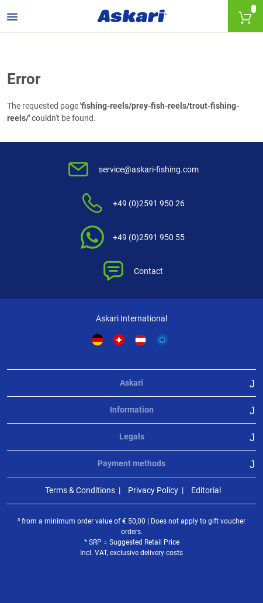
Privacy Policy (153, 490)
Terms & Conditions (80, 490)
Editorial (206, 490)
